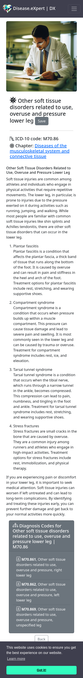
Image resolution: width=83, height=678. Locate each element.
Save (42, 121)
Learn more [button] (16, 659)
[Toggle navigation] (74, 8)
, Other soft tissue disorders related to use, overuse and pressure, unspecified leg (41, 617)
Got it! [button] (41, 670)
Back (42, 639)
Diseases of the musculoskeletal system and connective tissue (39, 151)
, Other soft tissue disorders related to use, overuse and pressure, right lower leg (41, 567)
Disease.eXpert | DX (29, 9)
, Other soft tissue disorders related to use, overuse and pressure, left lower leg (41, 592)
